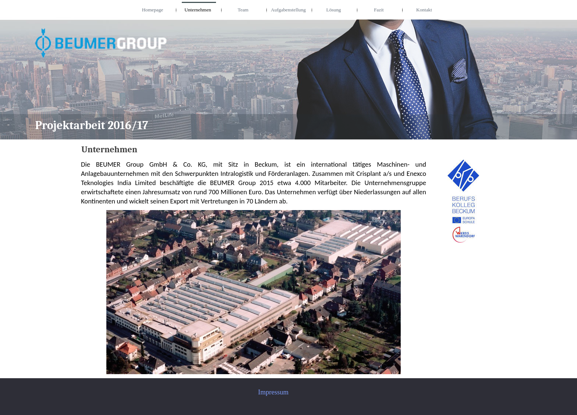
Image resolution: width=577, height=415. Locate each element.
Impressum (273, 392)
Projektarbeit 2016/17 (91, 125)
